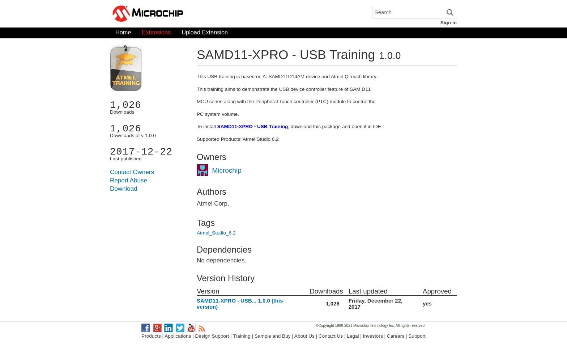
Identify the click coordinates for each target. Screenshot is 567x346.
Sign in (448, 22)
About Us (304, 336)
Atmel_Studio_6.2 (216, 233)
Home (123, 33)
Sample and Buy (273, 336)
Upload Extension (205, 33)
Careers (395, 336)
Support (417, 336)
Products (151, 336)
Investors (373, 336)
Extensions (156, 33)
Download (123, 188)
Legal (353, 336)
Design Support (212, 336)
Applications (178, 336)
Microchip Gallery (182, 14)
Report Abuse (128, 180)
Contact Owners (132, 172)
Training (242, 336)
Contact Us (331, 336)
